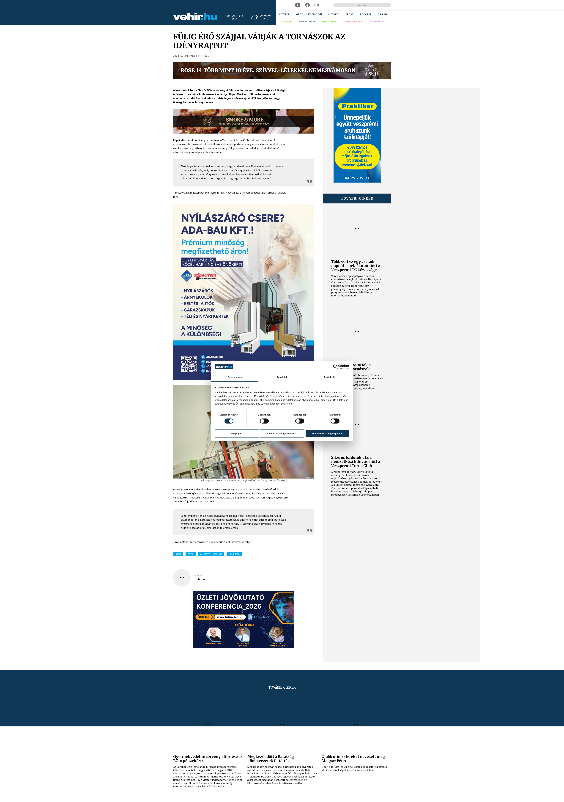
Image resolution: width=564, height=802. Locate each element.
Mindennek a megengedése (327, 433)
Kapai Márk (234, 553)
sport (178, 553)
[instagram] (317, 5)
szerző (198, 576)
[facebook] (307, 5)
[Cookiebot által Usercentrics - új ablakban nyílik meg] (335, 366)
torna (190, 553)
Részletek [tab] (282, 377)
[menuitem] (284, 14)
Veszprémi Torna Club (211, 553)
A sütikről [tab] (329, 377)
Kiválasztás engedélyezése (282, 433)
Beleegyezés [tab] (235, 377)
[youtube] (297, 5)
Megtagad (236, 433)
